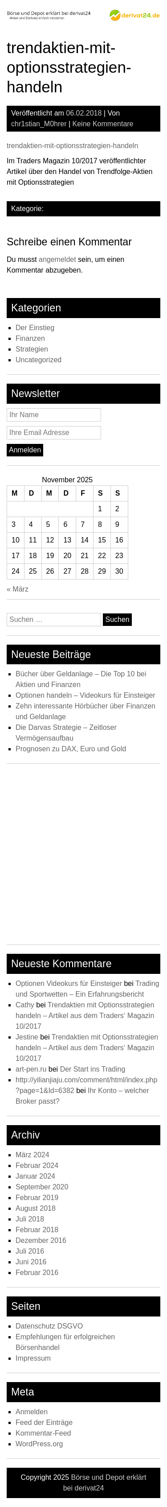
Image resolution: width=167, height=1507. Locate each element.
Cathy (25, 1005)
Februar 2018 (37, 1230)
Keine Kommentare (103, 124)
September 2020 (42, 1187)
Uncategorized (38, 360)
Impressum (33, 1358)
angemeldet (57, 259)
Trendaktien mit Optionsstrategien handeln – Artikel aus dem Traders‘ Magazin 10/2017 (85, 1015)
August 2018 (36, 1208)
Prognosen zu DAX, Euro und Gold (71, 749)
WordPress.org (39, 1444)
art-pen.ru (31, 1069)
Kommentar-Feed (43, 1433)
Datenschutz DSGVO (49, 1326)
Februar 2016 (37, 1272)
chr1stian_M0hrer (39, 124)
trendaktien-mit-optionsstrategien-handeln (72, 145)
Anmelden (32, 1412)
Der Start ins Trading (93, 1069)
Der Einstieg (35, 327)
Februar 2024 (37, 1165)
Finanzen (30, 338)
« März (18, 589)
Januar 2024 (35, 1176)
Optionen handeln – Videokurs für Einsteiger (85, 695)
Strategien (32, 349)
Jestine (27, 1037)
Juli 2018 (30, 1219)
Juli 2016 (30, 1251)
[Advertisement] (83, 856)
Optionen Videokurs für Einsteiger (69, 983)
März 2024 (32, 1155)
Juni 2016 (31, 1262)
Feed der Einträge (44, 1422)
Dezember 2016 (41, 1240)
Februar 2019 (37, 1197)
